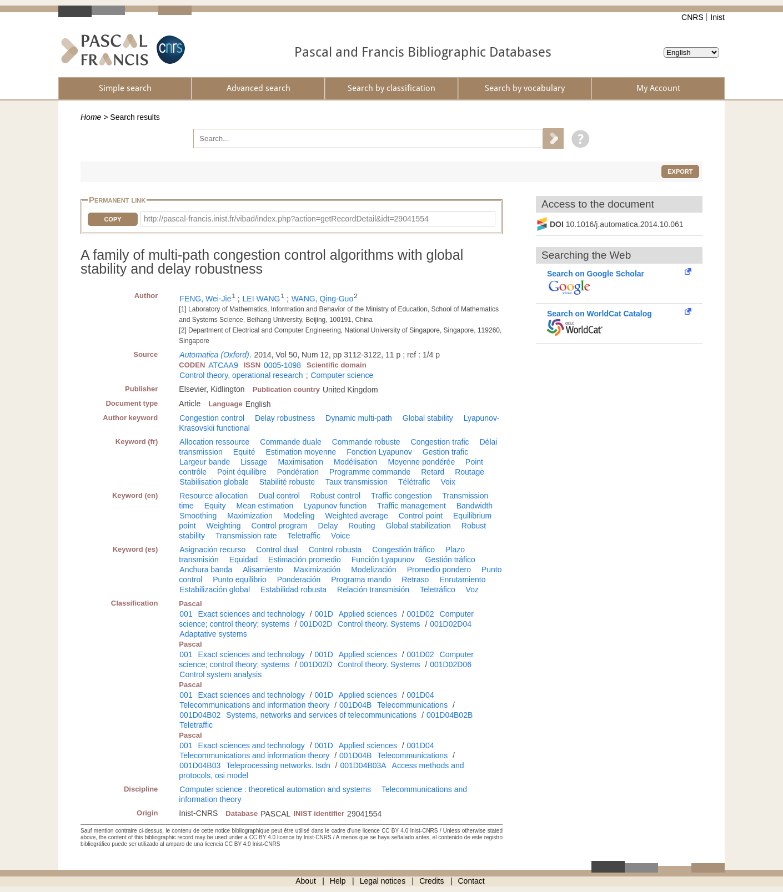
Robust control (335, 495)
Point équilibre (242, 471)
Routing (361, 525)
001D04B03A (363, 765)
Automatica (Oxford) (214, 354)
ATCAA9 (223, 365)
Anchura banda (205, 569)
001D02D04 (450, 623)
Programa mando (361, 579)
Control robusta (335, 549)
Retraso (415, 579)
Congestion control (211, 418)
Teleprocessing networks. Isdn (278, 765)
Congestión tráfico (403, 549)
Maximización (316, 569)
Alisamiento (263, 569)
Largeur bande (204, 461)
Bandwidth (474, 505)
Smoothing (198, 515)
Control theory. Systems (379, 623)
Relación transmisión (373, 589)
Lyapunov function (335, 505)
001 (185, 613)
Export (679, 171)
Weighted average (356, 515)
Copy (112, 219)
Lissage (253, 461)
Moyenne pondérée (421, 461)
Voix (447, 481)
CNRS (692, 17)
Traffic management (411, 505)
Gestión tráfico (450, 559)
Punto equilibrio (240, 579)
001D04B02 (199, 714)
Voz (472, 589)
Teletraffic (304, 535)
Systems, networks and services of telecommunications (321, 714)
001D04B (355, 705)
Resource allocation (213, 495)
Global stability (428, 418)
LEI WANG (261, 298)
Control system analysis (220, 674)
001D (323, 613)
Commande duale (291, 441)
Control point (421, 515)
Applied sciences (368, 613)
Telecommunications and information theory (254, 705)
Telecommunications (412, 705)
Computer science (341, 375)
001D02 (420, 613)
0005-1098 (282, 365)
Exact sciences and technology (251, 613)
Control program (279, 525)
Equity (215, 505)
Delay (328, 525)
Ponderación (299, 579)
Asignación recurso (212, 549)
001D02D (315, 623)
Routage (469, 471)
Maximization (250, 515)
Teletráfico (437, 589)
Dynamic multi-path (358, 418)
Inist (717, 17)
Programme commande (369, 471)
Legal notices (383, 880)
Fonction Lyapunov (379, 451)
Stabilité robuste (287, 481)
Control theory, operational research (241, 375)
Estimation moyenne (300, 451)
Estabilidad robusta (293, 589)
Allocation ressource (214, 441)
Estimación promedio (304, 559)
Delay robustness (285, 418)
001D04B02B (449, 714)
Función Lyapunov (383, 559)
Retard (432, 471)
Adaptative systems (213, 633)
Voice (340, 535)
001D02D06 (450, 664)
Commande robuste (366, 441)
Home (91, 117)
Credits (431, 880)
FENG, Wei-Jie (205, 298)
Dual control (279, 495)
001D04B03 (199, 765)
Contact (471, 880)
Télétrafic (414, 481)
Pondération (298, 471)
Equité (244, 451)
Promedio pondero (439, 569)
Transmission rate (246, 535)
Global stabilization (418, 525)
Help (338, 880)
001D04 (420, 695)
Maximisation (300, 461)
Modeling (299, 515)
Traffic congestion (401, 495)
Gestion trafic (445, 451)
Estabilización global (214, 589)
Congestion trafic (440, 441)
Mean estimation (264, 505)
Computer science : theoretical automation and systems (275, 789)
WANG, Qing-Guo (323, 298)
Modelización (373, 569)
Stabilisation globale (214, 481)
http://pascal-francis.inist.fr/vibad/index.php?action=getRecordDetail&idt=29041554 (286, 218)
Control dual (277, 549)
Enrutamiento (462, 579)
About (305, 880)
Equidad (243, 559)
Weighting (224, 525)
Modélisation (356, 461)
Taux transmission (356, 481)
